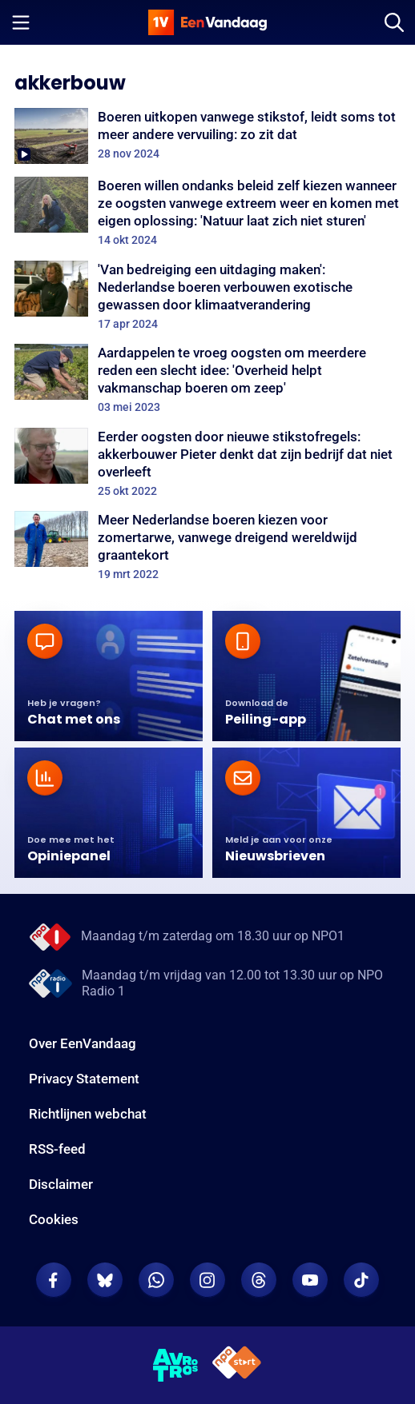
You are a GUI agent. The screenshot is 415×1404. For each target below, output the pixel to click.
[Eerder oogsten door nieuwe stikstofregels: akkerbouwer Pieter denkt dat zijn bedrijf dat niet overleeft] (207, 463)
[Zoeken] (394, 22)
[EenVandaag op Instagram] (207, 1280)
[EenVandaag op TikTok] (361, 1280)
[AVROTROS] (176, 1365)
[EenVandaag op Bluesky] (105, 1280)
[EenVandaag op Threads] (258, 1280)
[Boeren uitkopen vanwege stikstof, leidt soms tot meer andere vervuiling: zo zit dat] (207, 136)
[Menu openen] (20, 22)
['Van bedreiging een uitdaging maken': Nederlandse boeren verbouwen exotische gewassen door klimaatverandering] (207, 296)
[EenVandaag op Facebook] (53, 1280)
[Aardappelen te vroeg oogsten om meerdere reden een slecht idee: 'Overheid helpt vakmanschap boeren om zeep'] (207, 379)
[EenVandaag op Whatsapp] (156, 1280)
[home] (207, 22)
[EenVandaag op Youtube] (310, 1280)
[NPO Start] (237, 1365)
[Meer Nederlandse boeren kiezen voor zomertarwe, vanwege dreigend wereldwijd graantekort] (207, 546)
